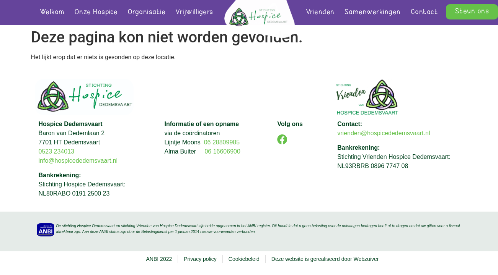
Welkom (52, 13)
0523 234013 (56, 151)
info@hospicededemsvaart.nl (79, 160)
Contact (424, 13)
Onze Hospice (96, 13)
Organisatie (147, 13)
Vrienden (320, 13)
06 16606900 (222, 151)
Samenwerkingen (373, 13)
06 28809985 (222, 142)
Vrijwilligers (194, 13)
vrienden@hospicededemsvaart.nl (383, 133)
